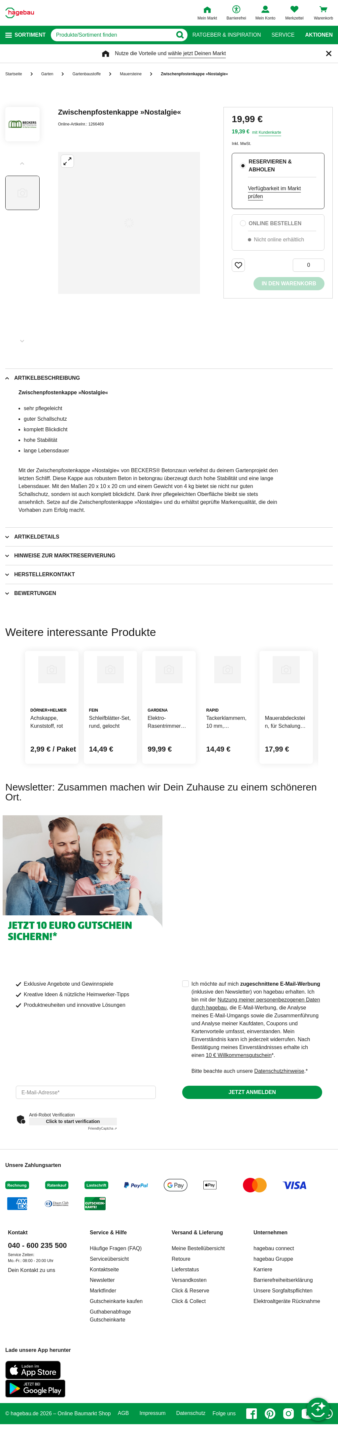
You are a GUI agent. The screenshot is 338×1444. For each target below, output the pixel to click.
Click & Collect (189, 1333)
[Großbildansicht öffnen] (129, 223)
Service (282, 35)
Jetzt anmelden (252, 1124)
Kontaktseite (104, 1301)
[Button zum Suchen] (179, 35)
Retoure (181, 1290)
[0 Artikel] (308, 265)
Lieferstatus (185, 1301)
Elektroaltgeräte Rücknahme (287, 1333)
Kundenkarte (270, 132)
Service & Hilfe (108, 1264)
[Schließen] (329, 53)
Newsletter (102, 1312)
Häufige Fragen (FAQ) (116, 1280)
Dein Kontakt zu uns (31, 1302)
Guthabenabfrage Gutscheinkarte (110, 1347)
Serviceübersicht (109, 1290)
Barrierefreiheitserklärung (283, 1312)
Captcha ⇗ (102, 1160)
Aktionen (319, 35)
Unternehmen (270, 1264)
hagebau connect (274, 1280)
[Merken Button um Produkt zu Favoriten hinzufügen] (238, 265)
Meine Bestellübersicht (198, 1280)
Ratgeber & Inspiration (226, 35)
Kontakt (18, 1264)
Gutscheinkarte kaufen (116, 1333)
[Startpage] (19, 13)
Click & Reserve (190, 1322)
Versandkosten (189, 1312)
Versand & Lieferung (197, 1264)
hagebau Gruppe (273, 1290)
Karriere (263, 1301)
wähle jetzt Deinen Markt (197, 53)
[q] (111, 35)
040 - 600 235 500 (37, 1277)
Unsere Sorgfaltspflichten (283, 1322)
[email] (85, 1124)
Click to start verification (73, 1153)
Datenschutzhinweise (279, 1103)
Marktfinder (103, 1322)
